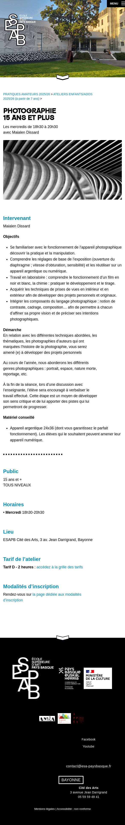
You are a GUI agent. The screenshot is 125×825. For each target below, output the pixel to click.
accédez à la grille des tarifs (60, 567)
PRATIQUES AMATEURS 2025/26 (26, 94)
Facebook (89, 739)
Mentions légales (44, 808)
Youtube (88, 746)
